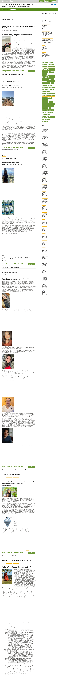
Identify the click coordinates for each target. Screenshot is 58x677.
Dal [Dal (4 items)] (43, 66)
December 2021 (44, 156)
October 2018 (44, 200)
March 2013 (44, 272)
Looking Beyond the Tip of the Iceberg (11, 474)
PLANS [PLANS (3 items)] (43, 97)
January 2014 (44, 263)
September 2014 (45, 256)
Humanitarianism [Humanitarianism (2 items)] (46, 83)
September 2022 (45, 145)
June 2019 (44, 191)
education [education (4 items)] (45, 71)
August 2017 (44, 215)
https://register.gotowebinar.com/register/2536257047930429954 (16, 601)
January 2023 (44, 143)
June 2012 (44, 283)
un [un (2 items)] (42, 112)
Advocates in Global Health (46, 21)
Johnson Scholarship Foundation (11, 74)
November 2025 (45, 129)
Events (7, 151)
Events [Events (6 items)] (52, 71)
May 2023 (44, 139)
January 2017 (44, 223)
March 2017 (44, 221)
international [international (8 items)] (46, 85)
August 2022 (44, 146)
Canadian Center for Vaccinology (7, 260)
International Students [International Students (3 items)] (48, 87)
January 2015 (44, 251)
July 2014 (43, 257)
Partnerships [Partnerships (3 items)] (45, 93)
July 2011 (43, 291)
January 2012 (44, 286)
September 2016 (45, 228)
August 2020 (44, 174)
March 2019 (44, 194)
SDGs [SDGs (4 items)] (50, 101)
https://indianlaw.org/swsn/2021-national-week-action (14, 602)
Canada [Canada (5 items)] (44, 64)
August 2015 (44, 243)
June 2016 (44, 231)
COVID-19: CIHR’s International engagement (9, 255)
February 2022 (44, 153)
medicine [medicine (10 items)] (50, 89)
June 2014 (44, 258)
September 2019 (45, 187)
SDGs (43, 53)
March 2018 (44, 208)
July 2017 (43, 216)
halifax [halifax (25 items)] (50, 79)
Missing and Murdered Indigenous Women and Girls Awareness (17, 560)
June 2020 (44, 177)
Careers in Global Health (46, 24)
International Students (46, 39)
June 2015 (44, 245)
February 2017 (44, 222)
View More (31, 264)
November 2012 (44, 277)
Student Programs (20, 74)
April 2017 (44, 220)
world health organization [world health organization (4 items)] (46, 117)
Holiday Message (45, 35)
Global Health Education (46, 31)
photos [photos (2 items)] (52, 95)
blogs (11, 1)
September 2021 (45, 159)
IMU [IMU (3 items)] (52, 83)
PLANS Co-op (44, 48)
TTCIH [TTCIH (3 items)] (43, 110)
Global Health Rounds (45, 34)
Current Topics (44, 25)
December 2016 (45, 224)
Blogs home (47, 1)
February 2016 (44, 236)
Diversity (43, 26)
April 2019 (44, 193)
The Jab (4, 155)
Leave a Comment (16, 30)
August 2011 (44, 290)
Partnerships (44, 46)
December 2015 (45, 238)
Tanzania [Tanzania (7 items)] (45, 108)
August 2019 (44, 188)
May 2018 (43, 206)
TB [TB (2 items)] (50, 108)
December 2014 (45, 252)
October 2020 (44, 172)
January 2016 (44, 237)
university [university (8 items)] (48, 112)
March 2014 (44, 262)
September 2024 (45, 132)
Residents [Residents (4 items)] (45, 101)
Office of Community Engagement (17, 5)
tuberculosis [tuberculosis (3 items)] (50, 110)
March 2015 (44, 249)
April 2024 (44, 135)
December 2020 (45, 170)
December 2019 (45, 184)
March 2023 (44, 142)
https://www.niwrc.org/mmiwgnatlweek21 (12, 600)
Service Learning (45, 54)
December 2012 (44, 276)
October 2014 (44, 255)
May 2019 (43, 192)
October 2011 (44, 287)
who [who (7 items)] (43, 114)
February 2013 (44, 273)
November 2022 (45, 144)
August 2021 (44, 160)
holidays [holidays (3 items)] (52, 81)
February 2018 (44, 209)
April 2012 (44, 285)
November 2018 (45, 199)
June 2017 (44, 217)
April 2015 (44, 248)
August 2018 (44, 202)
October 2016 (44, 227)
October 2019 (44, 186)
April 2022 (44, 151)
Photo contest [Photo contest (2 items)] (45, 95)
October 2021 (44, 158)
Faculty (43, 28)
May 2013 (43, 270)
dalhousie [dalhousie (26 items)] (50, 66)
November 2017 (44, 213)
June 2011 (43, 292)
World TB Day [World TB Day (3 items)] (45, 119)
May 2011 (43, 293)
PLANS (43, 47)
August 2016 (44, 229)
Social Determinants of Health (47, 55)
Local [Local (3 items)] (43, 89)
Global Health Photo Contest (47, 33)
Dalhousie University (5, 1)
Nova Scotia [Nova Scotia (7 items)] (46, 91)
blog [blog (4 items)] (50, 62)
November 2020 (45, 171)
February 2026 (44, 128)
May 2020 (44, 178)
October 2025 (44, 130)
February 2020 (44, 181)
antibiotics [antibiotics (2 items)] (44, 62)
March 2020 (44, 180)
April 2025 (44, 131)
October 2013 (44, 265)
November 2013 (45, 264)
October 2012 (44, 278)
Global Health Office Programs (14, 151)
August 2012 (44, 280)
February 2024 (44, 136)
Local (43, 41)
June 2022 (44, 149)
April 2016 (44, 234)
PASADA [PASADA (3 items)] (52, 93)
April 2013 (44, 271)
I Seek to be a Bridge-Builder (9, 79)
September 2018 (45, 201)
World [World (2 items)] (48, 114)
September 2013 (45, 266)
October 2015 (44, 241)
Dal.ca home (42, 1)
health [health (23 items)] (45, 81)
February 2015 (44, 250)
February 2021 (44, 167)
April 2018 (44, 207)
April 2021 (44, 165)
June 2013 (44, 269)
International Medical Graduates (47, 38)
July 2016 (43, 230)
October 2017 (44, 214)
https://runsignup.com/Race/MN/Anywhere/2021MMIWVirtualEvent (16, 603)
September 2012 (45, 279)
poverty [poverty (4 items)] (49, 97)
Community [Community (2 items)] (50, 64)
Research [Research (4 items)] (45, 99)
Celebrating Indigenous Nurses (9, 272)
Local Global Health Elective (47, 42)
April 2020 (44, 179)
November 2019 (45, 185)
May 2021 (43, 164)
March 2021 (44, 166)
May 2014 (43, 259)
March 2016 (44, 235)
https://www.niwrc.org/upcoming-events (11, 599)
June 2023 (44, 138)
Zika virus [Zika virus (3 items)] (44, 121)
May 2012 (43, 284)
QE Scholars (44, 49)
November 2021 (44, 157)
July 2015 (43, 244)
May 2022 (44, 150)
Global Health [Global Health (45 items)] (45, 76)
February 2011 (44, 294)
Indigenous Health (23, 469)
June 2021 (44, 163)
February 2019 (44, 195)
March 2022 (44, 152)
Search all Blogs (53, 1)
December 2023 (45, 137)
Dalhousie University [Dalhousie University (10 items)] (45, 69)
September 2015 (45, 242)
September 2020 (45, 173)
